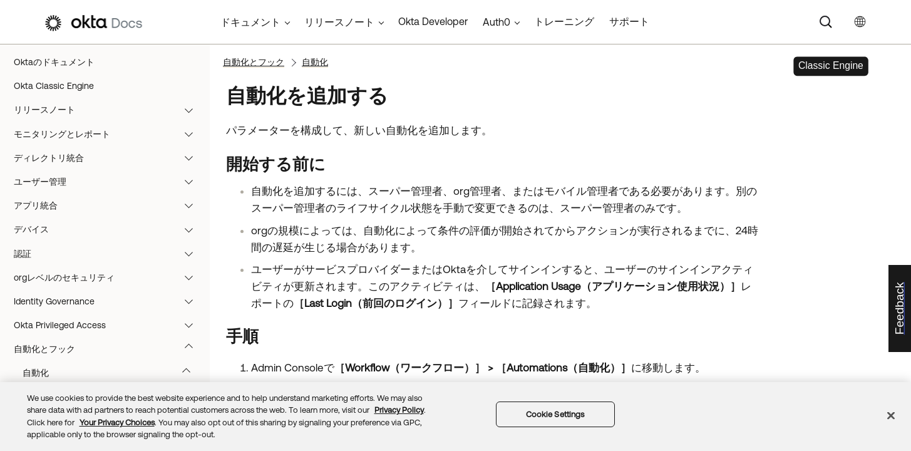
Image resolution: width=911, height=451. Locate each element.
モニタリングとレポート (109, 134)
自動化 (112, 373)
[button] (191, 110)
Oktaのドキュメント (54, 62)
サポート (629, 21)
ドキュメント (250, 22)
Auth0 (496, 22)
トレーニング (564, 21)
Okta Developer (433, 21)
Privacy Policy (399, 410)
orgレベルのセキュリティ (109, 277)
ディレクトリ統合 (109, 158)
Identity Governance (109, 301)
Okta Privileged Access (109, 325)
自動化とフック (109, 349)
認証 (109, 254)
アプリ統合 (109, 205)
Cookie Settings (555, 414)
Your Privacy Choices (117, 422)
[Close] (891, 415)
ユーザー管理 (109, 182)
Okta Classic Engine (54, 86)
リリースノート (109, 110)
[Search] (826, 22)
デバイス (109, 229)
